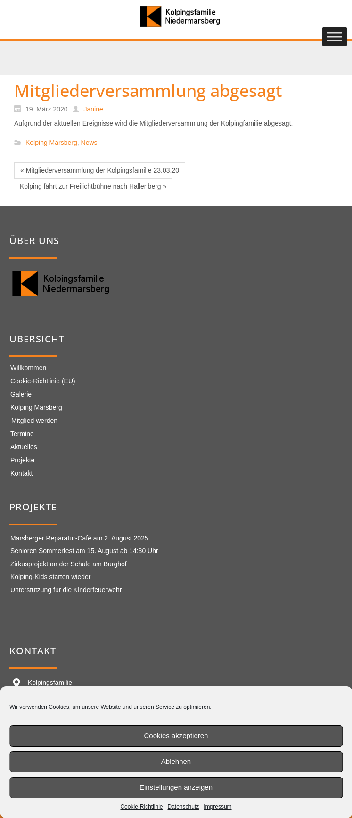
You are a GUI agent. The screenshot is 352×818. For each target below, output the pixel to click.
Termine (22, 433)
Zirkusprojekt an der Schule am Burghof (68, 564)
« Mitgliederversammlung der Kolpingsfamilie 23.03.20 (99, 170)
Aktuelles (23, 447)
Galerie (21, 394)
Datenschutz (183, 806)
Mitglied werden (34, 420)
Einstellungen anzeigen (176, 787)
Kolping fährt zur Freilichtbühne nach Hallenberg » (93, 186)
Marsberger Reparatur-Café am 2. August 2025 (79, 538)
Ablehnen (176, 761)
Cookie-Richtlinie (141, 806)
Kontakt (21, 473)
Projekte (22, 460)
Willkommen (28, 368)
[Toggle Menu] (334, 36)
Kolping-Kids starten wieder (50, 576)
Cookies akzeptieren (176, 735)
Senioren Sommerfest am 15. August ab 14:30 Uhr (84, 551)
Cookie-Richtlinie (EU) (42, 381)
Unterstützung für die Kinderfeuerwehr (66, 590)
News (89, 143)
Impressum (217, 806)
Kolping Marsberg (51, 143)
